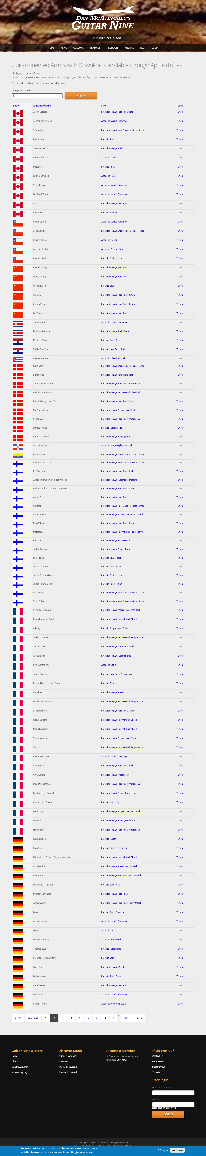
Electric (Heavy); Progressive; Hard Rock (120, 610)
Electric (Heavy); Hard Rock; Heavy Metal (121, 875)
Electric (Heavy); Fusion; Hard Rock (118, 820)
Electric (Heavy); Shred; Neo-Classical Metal (122, 231)
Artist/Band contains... (23, 90)
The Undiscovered (68, 1072)
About (15, 1061)
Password (158, 1099)
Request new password (164, 1108)
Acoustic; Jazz (108, 665)
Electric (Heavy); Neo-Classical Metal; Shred (122, 130)
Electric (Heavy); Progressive (115, 775)
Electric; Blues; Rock (111, 558)
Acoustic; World (109, 157)
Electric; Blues (108, 286)
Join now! (121, 1059)
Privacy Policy (142, 1148)
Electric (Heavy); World (112, 967)
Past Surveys (158, 1067)
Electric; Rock (108, 139)
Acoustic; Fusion (109, 240)
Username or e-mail (162, 1087)
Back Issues (158, 1061)
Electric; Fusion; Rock (111, 948)
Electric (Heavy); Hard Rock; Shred (118, 488)
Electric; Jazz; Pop (110, 802)
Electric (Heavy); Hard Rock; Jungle (118, 295)
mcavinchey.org (19, 1072)
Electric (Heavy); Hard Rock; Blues (117, 401)
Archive (129, 48)
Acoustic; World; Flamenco (114, 121)
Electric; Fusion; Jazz (111, 258)
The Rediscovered (68, 1067)
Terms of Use (120, 1148)
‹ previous (33, 1018)
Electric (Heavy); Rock (111, 148)
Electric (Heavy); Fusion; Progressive (119, 480)
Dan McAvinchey (20, 1067)
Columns (78, 48)
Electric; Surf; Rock (110, 212)
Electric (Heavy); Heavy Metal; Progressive (122, 532)
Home (51, 48)
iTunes (179, 105)
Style (103, 105)
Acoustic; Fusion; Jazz (112, 249)
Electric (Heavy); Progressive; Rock (118, 410)
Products (112, 48)
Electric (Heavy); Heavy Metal (115, 540)
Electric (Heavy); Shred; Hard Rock (118, 646)
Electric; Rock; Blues (111, 340)
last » (139, 1018)
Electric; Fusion (108, 683)
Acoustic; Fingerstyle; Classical (116, 445)
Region (18, 105)
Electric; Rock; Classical (112, 912)
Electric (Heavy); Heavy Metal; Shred (119, 619)
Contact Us (157, 1056)
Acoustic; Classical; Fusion (114, 358)
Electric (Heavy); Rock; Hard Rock (117, 374)
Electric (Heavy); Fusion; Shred (116, 436)
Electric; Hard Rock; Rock (113, 349)
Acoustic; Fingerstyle (111, 939)
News (64, 48)
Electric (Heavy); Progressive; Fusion (119, 738)
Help (142, 48)
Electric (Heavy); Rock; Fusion (115, 331)
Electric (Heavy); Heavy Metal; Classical (120, 392)
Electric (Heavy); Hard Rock (114, 203)
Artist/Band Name (42, 105)
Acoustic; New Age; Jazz (113, 1003)
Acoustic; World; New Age (114, 756)
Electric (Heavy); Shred (112, 692)
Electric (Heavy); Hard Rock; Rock (117, 112)
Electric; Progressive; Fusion (115, 628)
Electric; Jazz (108, 958)
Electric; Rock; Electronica (114, 848)
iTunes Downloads (68, 1056)
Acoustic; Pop (108, 176)
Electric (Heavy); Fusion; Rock (115, 549)
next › (126, 1018)
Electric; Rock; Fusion (111, 566)
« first (18, 1018)
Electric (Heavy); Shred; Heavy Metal (119, 866)
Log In (155, 48)
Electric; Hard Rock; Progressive (117, 674)
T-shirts (156, 1072)
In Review (63, 1061)
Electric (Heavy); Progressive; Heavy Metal (122, 514)
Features (95, 48)
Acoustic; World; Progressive (115, 185)
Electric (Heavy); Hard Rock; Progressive (120, 383)
